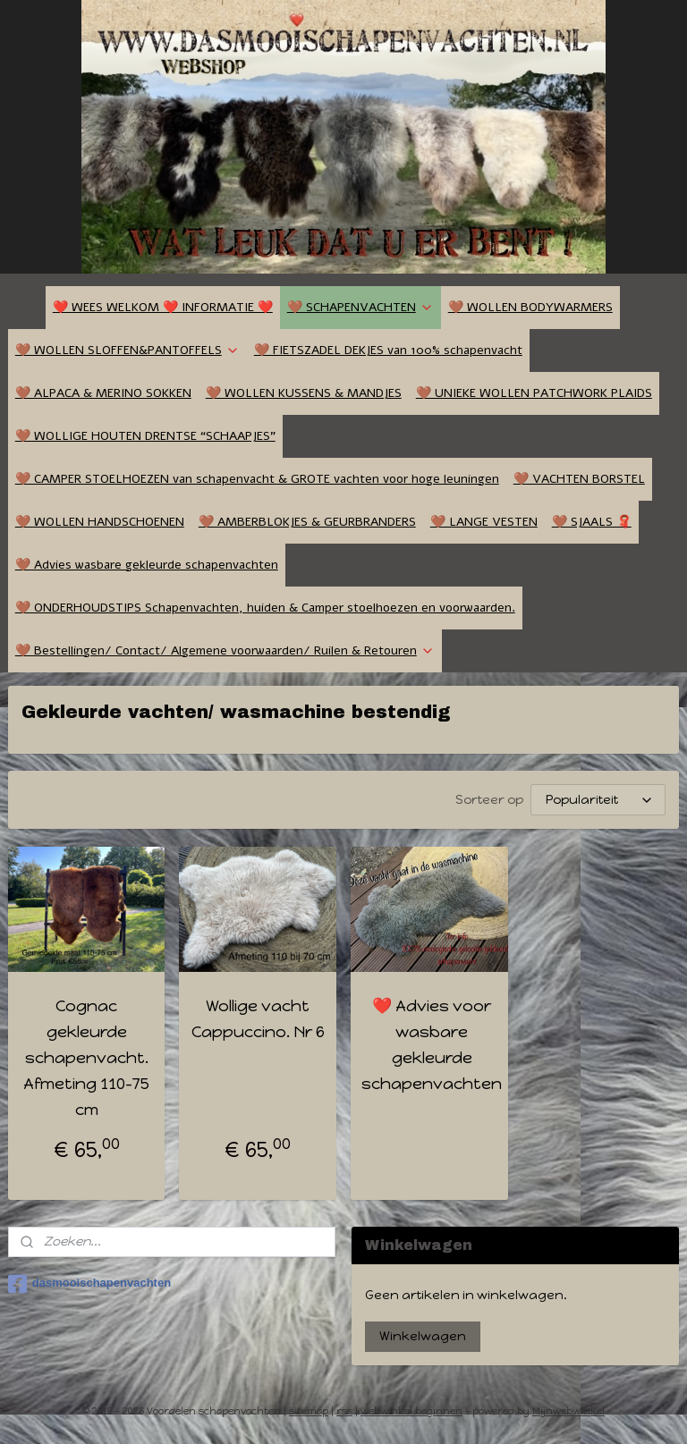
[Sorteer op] (598, 800)
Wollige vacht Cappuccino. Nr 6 (258, 1019)
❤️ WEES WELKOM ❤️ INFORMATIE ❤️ (163, 307)
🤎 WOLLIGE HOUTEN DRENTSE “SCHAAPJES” (145, 435)
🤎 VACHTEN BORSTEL (579, 478)
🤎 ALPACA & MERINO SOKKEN (103, 392)
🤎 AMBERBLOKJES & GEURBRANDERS (307, 521)
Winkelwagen (422, 1336)
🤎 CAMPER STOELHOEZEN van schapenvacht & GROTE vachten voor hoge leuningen (257, 478)
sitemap (308, 1411)
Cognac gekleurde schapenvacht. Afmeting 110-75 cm (86, 1057)
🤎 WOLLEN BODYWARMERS (530, 307)
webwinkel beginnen (411, 1411)
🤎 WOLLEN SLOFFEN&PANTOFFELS (127, 350)
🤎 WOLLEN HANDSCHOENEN (99, 521)
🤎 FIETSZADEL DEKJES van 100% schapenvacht (388, 350)
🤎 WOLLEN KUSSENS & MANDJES (304, 392)
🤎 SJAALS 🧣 (592, 521)
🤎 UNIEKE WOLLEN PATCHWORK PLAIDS (534, 392)
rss (344, 1411)
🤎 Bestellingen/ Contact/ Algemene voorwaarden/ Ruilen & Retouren (225, 650)
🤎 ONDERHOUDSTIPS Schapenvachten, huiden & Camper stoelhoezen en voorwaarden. (265, 607)
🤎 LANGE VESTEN (484, 521)
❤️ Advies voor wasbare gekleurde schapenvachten (431, 1044)
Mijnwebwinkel (568, 1411)
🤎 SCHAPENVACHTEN (360, 307)
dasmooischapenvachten (89, 1284)
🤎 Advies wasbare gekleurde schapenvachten (146, 564)
